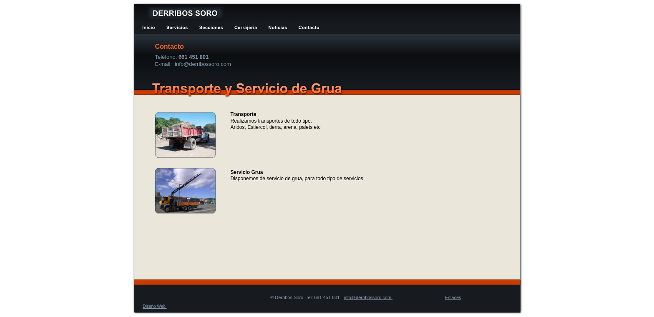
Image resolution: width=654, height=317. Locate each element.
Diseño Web (154, 306)
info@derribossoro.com (368, 297)
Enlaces (453, 297)
